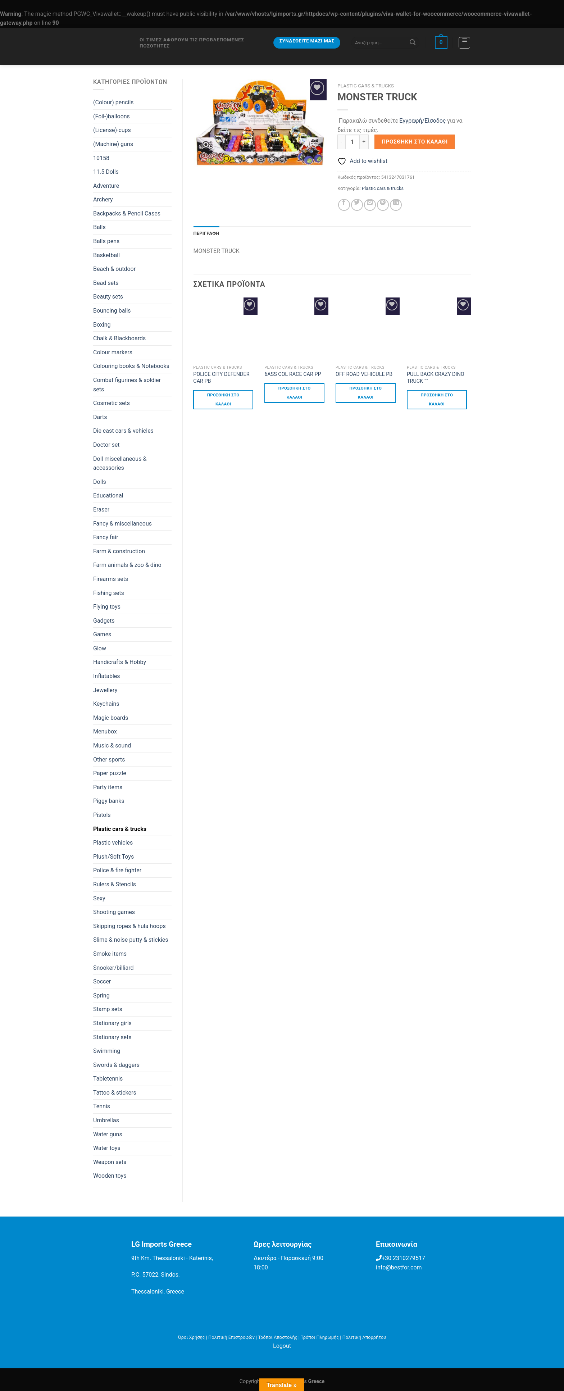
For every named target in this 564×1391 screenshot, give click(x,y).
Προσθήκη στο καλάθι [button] (223, 399)
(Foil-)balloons (111, 116)
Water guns (107, 1134)
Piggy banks (108, 800)
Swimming (106, 1050)
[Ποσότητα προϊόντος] (352, 142)
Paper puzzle (109, 773)
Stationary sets (112, 1037)
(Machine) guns (113, 144)
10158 (101, 158)
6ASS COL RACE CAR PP (292, 374)
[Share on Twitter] (357, 205)
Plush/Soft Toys (113, 856)
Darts (100, 417)
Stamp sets (107, 1009)
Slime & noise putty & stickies (130, 939)
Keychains (106, 703)
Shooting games (114, 912)
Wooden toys (109, 1175)
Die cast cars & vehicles (123, 430)
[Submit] (413, 43)
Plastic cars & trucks (119, 829)
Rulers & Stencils (114, 884)
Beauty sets (108, 296)
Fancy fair (105, 537)
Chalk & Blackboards (119, 338)
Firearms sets (110, 579)
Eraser (101, 509)
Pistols (102, 815)
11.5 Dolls (106, 171)
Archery (103, 199)
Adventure (106, 185)
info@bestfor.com (399, 1267)
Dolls (99, 481)
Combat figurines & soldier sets (127, 385)
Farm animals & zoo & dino (127, 565)
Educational (108, 495)
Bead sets (105, 282)
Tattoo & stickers (114, 1092)
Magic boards (110, 717)
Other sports (109, 759)
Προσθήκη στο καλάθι (415, 141)
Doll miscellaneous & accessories (119, 463)
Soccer (102, 981)
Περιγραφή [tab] (206, 233)
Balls (99, 227)
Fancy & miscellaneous (122, 523)
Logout (282, 1345)
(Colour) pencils (113, 102)
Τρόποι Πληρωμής (320, 1337)
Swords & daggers (116, 1065)
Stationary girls (112, 1023)
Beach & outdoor (114, 268)
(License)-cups (112, 130)
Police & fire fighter (117, 870)
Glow (99, 648)
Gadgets (104, 620)
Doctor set (106, 444)
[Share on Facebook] (344, 205)
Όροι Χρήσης (191, 1337)
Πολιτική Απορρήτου (364, 1337)
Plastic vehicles (113, 842)
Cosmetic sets (111, 403)
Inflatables (106, 676)
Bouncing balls (112, 310)
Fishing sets (108, 593)
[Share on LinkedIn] (396, 205)
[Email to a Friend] (370, 205)
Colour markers (112, 352)
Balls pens (106, 241)
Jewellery (105, 690)
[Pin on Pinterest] (383, 205)
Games (102, 634)
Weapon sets (109, 1162)
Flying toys (106, 606)
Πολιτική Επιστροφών (231, 1337)
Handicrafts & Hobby (119, 662)
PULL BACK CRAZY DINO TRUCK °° (435, 377)
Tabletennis (108, 1078)
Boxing (102, 324)
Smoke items (110, 953)
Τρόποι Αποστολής (277, 1337)
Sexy (99, 898)
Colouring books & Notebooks (131, 366)
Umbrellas (106, 1120)
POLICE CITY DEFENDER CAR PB (221, 377)
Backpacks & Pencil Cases (126, 213)
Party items (107, 787)
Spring (101, 995)
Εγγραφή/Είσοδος (422, 120)
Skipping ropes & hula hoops (129, 926)
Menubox (105, 731)
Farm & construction (119, 551)
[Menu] (464, 43)
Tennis (101, 1106)
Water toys (106, 1148)
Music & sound (112, 745)
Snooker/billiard (113, 967)
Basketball (106, 255)
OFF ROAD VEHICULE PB (364, 374)
